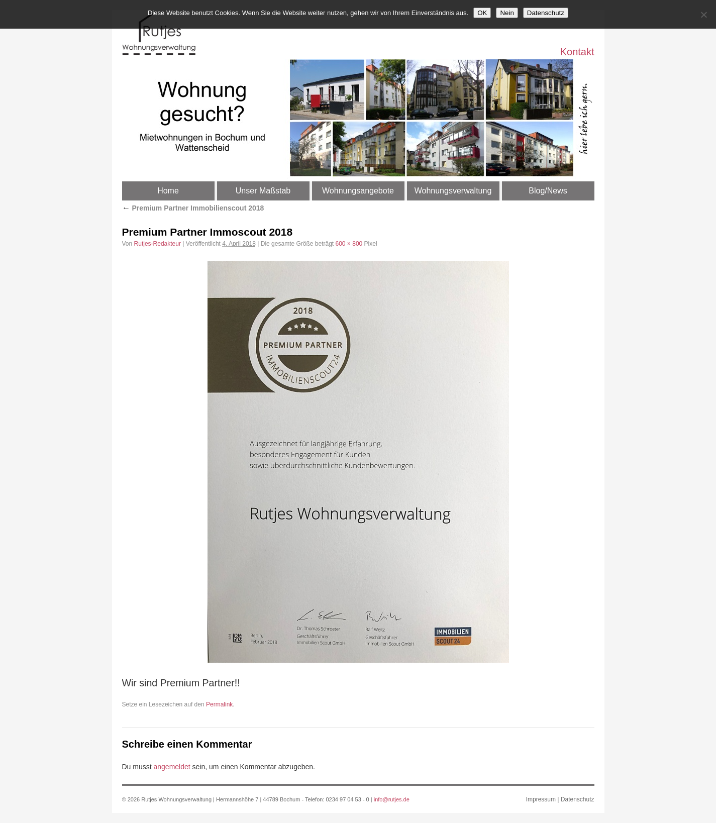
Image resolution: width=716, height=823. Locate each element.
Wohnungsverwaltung (453, 190)
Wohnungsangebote (358, 190)
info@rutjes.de (392, 799)
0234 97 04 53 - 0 (347, 799)
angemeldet (172, 767)
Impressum (541, 799)
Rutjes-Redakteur (157, 243)
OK (482, 13)
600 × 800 (349, 243)
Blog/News (548, 190)
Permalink (219, 704)
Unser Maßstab (263, 190)
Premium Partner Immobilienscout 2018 (193, 208)
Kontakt (577, 51)
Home (168, 190)
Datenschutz (577, 799)
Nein (507, 13)
